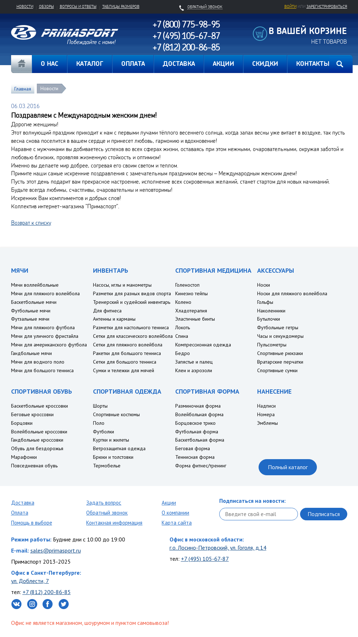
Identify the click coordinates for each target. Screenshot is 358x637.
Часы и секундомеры (280, 336)
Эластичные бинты (195, 319)
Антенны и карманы (114, 319)
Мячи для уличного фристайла (44, 336)
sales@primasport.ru (55, 550)
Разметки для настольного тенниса (131, 327)
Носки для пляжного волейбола (292, 293)
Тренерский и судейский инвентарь (131, 302)
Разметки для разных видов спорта (132, 293)
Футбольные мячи (30, 310)
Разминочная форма (198, 406)
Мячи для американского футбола (49, 344)
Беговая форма (192, 448)
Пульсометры (271, 344)
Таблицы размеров (120, 6)
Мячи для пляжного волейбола (45, 293)
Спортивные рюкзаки (280, 353)
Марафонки (24, 457)
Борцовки (22, 423)
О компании (175, 512)
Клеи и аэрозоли (193, 370)
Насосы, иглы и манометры (122, 285)
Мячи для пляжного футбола (43, 327)
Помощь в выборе (31, 522)
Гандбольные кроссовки (37, 440)
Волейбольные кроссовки (39, 431)
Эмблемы (267, 423)
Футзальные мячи (30, 319)
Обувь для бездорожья (37, 448)
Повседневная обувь (34, 465)
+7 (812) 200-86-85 (47, 591)
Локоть (182, 327)
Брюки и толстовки (113, 457)
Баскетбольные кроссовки (39, 406)
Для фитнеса (107, 310)
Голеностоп (187, 285)
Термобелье (107, 465)
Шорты (100, 406)
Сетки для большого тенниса (124, 362)
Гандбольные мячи (31, 353)
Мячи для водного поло (37, 362)
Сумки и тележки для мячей (123, 370)
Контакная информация (114, 522)
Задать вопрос (103, 502)
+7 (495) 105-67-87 (205, 558)
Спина (181, 336)
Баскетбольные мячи (34, 302)
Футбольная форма (196, 431)
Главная (21, 64)
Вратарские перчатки (280, 362)
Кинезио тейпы (191, 293)
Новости (24, 6)
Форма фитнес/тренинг (200, 465)
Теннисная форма (195, 457)
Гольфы (265, 302)
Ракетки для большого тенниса (127, 353)
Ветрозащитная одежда (119, 448)
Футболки (103, 431)
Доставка (22, 502)
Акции (169, 502)
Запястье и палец (194, 362)
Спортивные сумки (277, 370)
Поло (98, 423)
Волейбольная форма (199, 414)
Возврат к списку (31, 222)
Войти (290, 6)
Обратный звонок (107, 512)
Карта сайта (177, 522)
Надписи (266, 406)
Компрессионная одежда (203, 344)
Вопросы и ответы (78, 6)
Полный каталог (288, 467)
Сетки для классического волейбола (133, 336)
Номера (266, 414)
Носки (263, 285)
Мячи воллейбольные (35, 285)
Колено (183, 302)
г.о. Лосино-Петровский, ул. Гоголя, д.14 (218, 547)
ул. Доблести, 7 (30, 580)
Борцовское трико (195, 423)
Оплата (19, 512)
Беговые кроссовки (32, 414)
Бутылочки (268, 319)
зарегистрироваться (326, 6)
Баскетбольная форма (199, 440)
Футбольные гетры (277, 327)
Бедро (182, 353)
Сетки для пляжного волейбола (127, 344)
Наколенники (271, 310)
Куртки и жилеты (111, 440)
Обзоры (46, 6)
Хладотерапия (191, 310)
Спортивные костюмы (116, 414)
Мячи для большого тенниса (42, 370)
